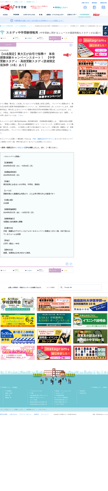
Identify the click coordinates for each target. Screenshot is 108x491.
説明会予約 (83, 393)
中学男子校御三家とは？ (61, 400)
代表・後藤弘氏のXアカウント (44, 139)
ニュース (30, 26)
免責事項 (36, 414)
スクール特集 (33, 400)
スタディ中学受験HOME (7, 26)
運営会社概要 (3, 414)
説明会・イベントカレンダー (63, 391)
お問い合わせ (13, 414)
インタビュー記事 (21, 147)
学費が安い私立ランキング (37, 397)
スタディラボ (42, 409)
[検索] (79, 287)
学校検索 (8, 391)
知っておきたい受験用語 (61, 397)
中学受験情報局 (60, 395)
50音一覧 (7, 395)
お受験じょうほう (18, 1)
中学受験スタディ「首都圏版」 (9, 387)
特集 (32, 393)
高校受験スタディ (30, 1)
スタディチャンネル (36, 391)
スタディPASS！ (60, 404)
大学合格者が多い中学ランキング (39, 395)
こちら (20, 115)
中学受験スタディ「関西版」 (100, 387)
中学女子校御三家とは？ (61, 402)
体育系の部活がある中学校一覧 (38, 402)
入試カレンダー (60, 393)
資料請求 (82, 391)
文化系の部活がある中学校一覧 (38, 404)
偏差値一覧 (8, 397)
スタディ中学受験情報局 (20, 26)
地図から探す (9, 393)
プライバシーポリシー (25, 414)
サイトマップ (44, 414)
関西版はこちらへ (61, 7)
